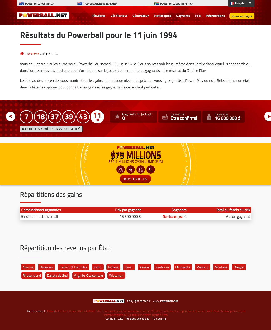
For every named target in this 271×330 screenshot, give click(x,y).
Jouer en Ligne (241, 16)
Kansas (144, 267)
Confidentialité (114, 318)
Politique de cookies (137, 318)
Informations (215, 15)
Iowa (128, 267)
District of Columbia (73, 267)
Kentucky (162, 267)
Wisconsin (116, 275)
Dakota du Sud (57, 275)
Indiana (113, 267)
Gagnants (183, 15)
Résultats (98, 15)
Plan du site (159, 318)
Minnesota (182, 267)
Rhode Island (32, 275)
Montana (221, 267)
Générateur (140, 15)
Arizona (28, 267)
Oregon (239, 267)
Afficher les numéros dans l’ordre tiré (51, 129)
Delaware (46, 267)
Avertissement (36, 311)
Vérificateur (118, 15)
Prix (198, 15)
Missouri (202, 267)
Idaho (97, 267)
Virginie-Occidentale (88, 275)
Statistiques (162, 15)
